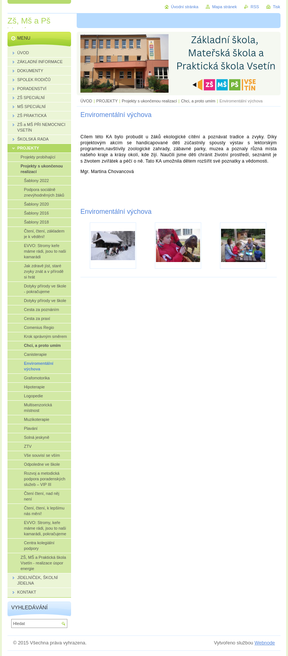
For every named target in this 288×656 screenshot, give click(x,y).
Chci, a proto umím (198, 101)
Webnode (264, 643)
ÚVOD (86, 101)
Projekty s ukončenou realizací (149, 101)
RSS (255, 6)
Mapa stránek (224, 6)
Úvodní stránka (184, 6)
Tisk (276, 6)
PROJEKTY (106, 101)
